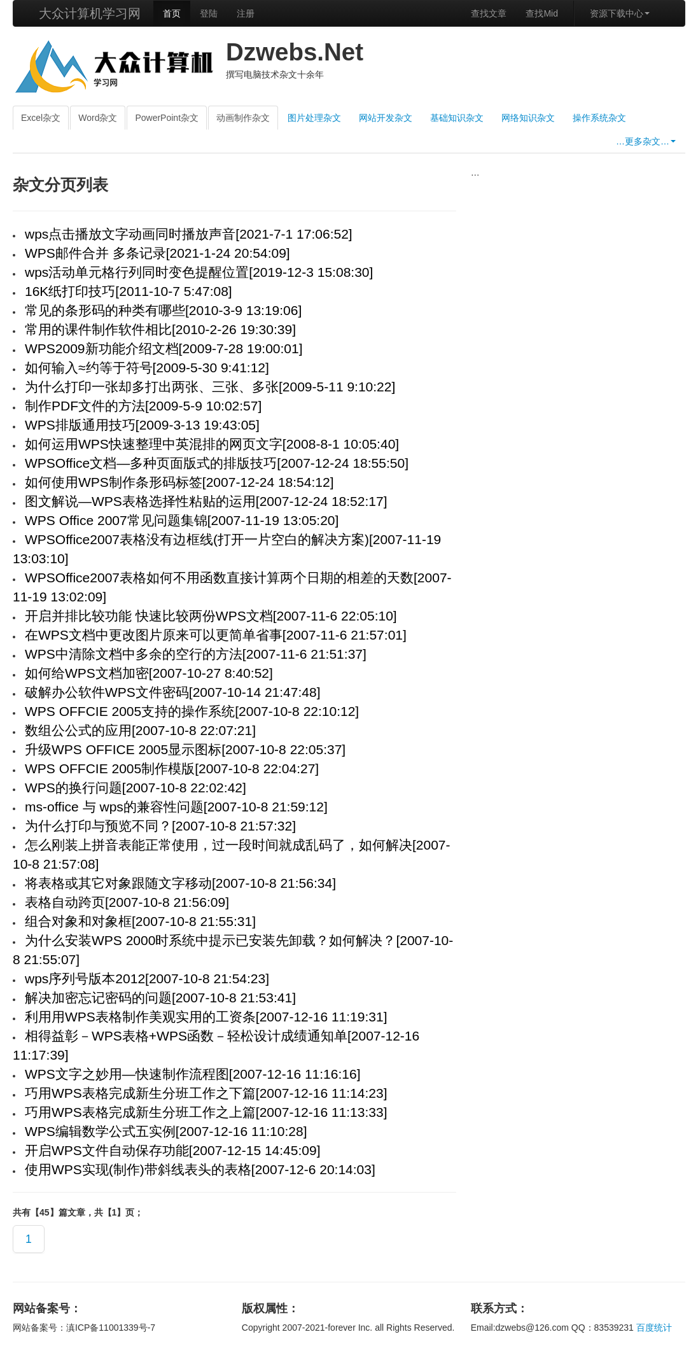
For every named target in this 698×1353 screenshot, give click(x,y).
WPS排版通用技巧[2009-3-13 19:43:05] (142, 424)
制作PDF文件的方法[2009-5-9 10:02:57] (143, 405)
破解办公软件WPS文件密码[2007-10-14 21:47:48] (173, 692)
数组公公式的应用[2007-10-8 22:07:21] (140, 730)
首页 (172, 13)
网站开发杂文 (385, 118)
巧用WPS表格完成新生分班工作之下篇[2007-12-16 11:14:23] (206, 1093)
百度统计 (654, 1327)
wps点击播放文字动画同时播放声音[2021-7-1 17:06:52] (188, 234)
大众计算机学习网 (90, 13)
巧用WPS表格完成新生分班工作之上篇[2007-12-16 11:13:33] (206, 1112)
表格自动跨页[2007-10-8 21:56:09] (127, 902)
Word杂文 (97, 118)
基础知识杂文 (457, 118)
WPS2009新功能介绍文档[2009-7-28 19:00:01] (164, 348)
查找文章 (488, 13)
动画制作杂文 (243, 118)
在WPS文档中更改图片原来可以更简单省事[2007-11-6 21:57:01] (216, 634)
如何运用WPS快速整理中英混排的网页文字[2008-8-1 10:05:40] (212, 444)
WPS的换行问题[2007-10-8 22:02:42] (135, 787)
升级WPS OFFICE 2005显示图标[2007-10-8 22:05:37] (185, 749)
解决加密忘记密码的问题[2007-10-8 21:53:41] (160, 997)
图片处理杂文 (314, 118)
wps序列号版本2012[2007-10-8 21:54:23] (147, 978)
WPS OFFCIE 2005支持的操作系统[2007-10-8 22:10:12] (192, 711)
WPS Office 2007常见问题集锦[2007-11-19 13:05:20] (182, 520)
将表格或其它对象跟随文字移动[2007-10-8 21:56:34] (180, 883)
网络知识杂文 (528, 118)
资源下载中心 (620, 13)
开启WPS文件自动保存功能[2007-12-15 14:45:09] (173, 1150)
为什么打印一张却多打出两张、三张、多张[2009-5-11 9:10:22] (210, 386)
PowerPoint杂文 (167, 118)
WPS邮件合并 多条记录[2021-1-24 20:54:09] (157, 253)
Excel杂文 (40, 118)
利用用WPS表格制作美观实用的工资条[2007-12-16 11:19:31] (206, 1016)
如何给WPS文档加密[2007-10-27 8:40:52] (149, 673)
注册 (246, 13)
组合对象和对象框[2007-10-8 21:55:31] (140, 921)
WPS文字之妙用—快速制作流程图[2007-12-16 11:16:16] (193, 1074)
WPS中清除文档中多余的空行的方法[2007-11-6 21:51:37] (195, 654)
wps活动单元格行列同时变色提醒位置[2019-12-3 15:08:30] (199, 272)
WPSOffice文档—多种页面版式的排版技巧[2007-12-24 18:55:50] (216, 463)
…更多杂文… (646, 141)
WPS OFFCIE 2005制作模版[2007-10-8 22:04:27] (172, 768)
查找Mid (542, 13)
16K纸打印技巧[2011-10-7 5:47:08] (128, 291)
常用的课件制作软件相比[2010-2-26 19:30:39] (160, 329)
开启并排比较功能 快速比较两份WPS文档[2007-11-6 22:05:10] (211, 615)
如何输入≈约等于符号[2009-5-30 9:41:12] (147, 367)
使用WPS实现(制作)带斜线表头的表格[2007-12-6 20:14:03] (200, 1169)
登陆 (209, 13)
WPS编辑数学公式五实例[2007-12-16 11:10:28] (166, 1131)
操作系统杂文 (599, 118)
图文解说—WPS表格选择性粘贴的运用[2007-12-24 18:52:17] (206, 501)
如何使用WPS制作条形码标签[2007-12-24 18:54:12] (179, 482)
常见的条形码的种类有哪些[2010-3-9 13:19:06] (163, 310)
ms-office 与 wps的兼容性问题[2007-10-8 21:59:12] (176, 806)
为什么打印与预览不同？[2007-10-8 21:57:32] (160, 825)
